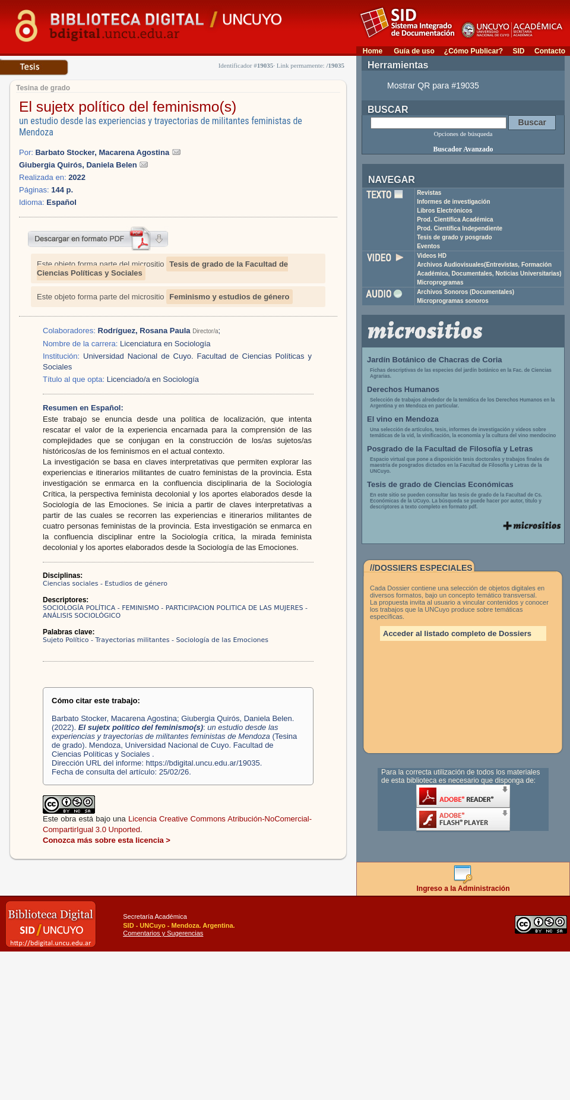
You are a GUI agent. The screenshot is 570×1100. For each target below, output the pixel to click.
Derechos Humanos (403, 389)
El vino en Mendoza (403, 419)
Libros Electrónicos (444, 210)
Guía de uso (414, 51)
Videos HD (431, 255)
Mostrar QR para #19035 (433, 85)
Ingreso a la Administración (463, 885)
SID (518, 51)
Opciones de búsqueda (463, 133)
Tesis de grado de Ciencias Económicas (440, 484)
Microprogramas (440, 282)
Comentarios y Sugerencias (163, 933)
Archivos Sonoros (465, 292)
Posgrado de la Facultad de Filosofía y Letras (450, 448)
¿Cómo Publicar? (473, 51)
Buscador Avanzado (463, 149)
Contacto (549, 51)
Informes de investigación (453, 201)
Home (372, 51)
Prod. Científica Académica (455, 219)
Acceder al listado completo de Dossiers (457, 633)
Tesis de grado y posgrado (454, 237)
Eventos (428, 246)
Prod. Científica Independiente (459, 228)
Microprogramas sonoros (453, 301)
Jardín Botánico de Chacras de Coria (434, 359)
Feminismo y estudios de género (229, 296)
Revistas (429, 192)
